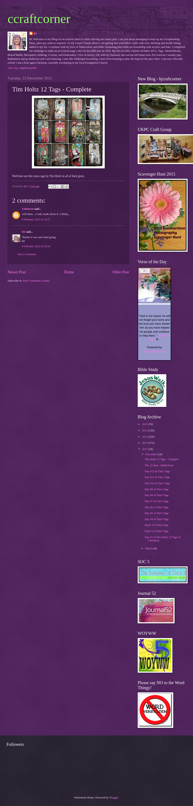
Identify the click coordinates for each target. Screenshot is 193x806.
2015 (145, 424)
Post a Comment (27, 254)
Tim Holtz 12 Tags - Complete (162, 459)
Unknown (28, 208)
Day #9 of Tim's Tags (156, 489)
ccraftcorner (39, 18)
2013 (145, 436)
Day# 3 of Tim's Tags (156, 525)
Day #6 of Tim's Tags (156, 507)
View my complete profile (22, 67)
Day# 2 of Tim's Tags (156, 531)
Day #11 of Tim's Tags (157, 477)
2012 (145, 442)
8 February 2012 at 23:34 (36, 246)
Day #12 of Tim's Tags (157, 471)
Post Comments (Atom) (36, 280)
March (149, 548)
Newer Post (17, 272)
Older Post (120, 272)
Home (69, 272)
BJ (35, 33)
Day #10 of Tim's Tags (157, 483)
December (151, 454)
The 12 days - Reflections (159, 465)
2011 (145, 449)
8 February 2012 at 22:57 (36, 219)
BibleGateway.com (154, 351)
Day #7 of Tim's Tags (156, 501)
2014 (145, 430)
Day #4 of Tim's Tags (156, 519)
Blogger (113, 797)
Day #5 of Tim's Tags (156, 513)
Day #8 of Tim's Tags (156, 495)
